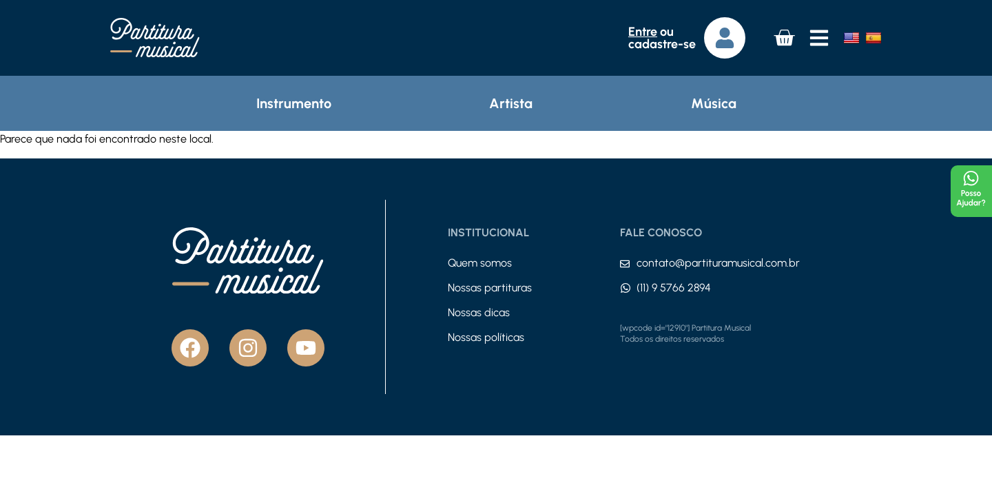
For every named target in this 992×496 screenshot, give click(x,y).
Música (713, 103)
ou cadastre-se (662, 38)
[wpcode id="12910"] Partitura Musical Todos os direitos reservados (685, 333)
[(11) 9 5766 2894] (625, 287)
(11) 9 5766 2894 (674, 287)
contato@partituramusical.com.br (718, 262)
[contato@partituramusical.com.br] (625, 264)
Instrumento (293, 103)
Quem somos (480, 262)
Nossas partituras (490, 287)
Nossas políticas (486, 337)
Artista (511, 103)
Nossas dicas (479, 312)
